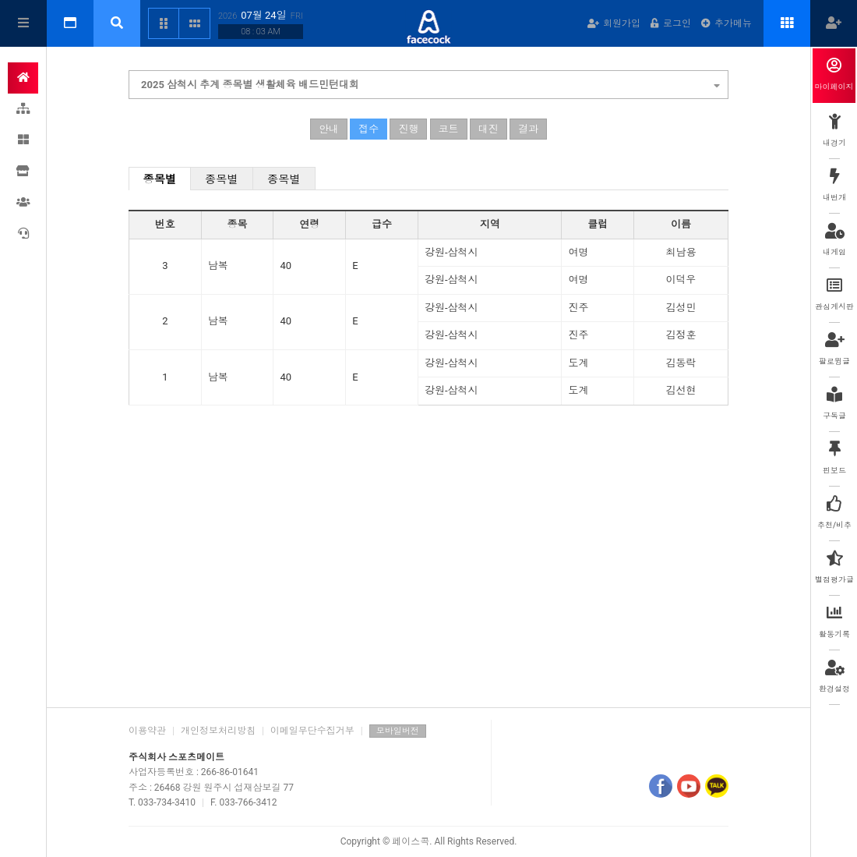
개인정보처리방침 (218, 730)
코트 (449, 129)
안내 (329, 129)
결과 (528, 129)
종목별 (160, 179)
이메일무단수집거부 (312, 730)
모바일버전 (397, 731)
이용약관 (147, 730)
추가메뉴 (726, 23)
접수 (368, 129)
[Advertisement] (428, 575)
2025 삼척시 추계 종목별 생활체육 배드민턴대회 (430, 82)
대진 (488, 129)
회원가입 (613, 23)
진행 (408, 129)
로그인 (671, 23)
